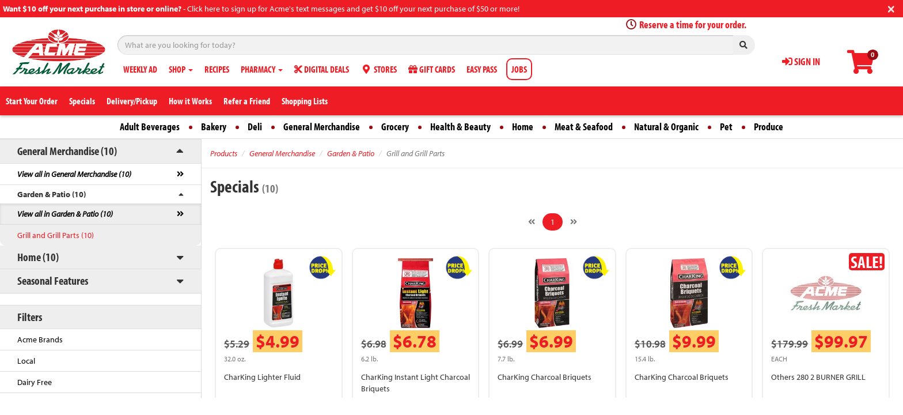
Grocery (395, 126)
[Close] (891, 8)
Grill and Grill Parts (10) (55, 235)
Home (522, 126)
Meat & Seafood (584, 126)
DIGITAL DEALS (321, 69)
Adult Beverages (150, 126)
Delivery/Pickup (132, 101)
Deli (255, 126)
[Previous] (531, 222)
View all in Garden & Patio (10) (65, 214)
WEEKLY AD (140, 69)
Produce (768, 126)
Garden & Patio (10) (51, 194)
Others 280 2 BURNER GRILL (818, 377)
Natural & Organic (666, 126)
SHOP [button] (181, 69)
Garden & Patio (350, 153)
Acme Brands (40, 339)
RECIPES (216, 69)
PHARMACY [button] (262, 69)
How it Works (190, 101)
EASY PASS (481, 69)
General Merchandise (321, 126)
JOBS (519, 69)
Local (26, 361)
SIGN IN (801, 61)
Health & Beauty (460, 126)
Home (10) (38, 257)
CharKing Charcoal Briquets (544, 377)
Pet (726, 126)
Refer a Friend (246, 101)
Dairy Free (34, 382)
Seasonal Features (52, 280)
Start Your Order (32, 101)
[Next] (573, 222)
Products (223, 153)
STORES (379, 69)
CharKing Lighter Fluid (262, 377)
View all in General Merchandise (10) (74, 174)
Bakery (213, 126)
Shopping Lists (305, 101)
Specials (82, 101)
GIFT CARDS (431, 69)
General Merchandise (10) (67, 151)
